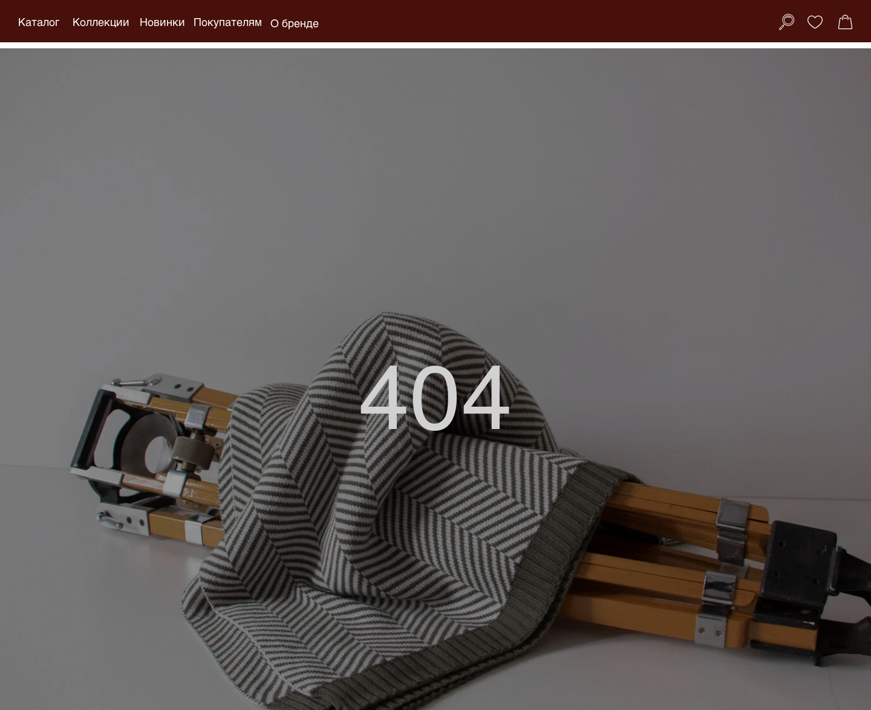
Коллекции (101, 21)
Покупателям (228, 21)
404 (436, 393)
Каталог (38, 21)
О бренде (294, 23)
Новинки (162, 21)
